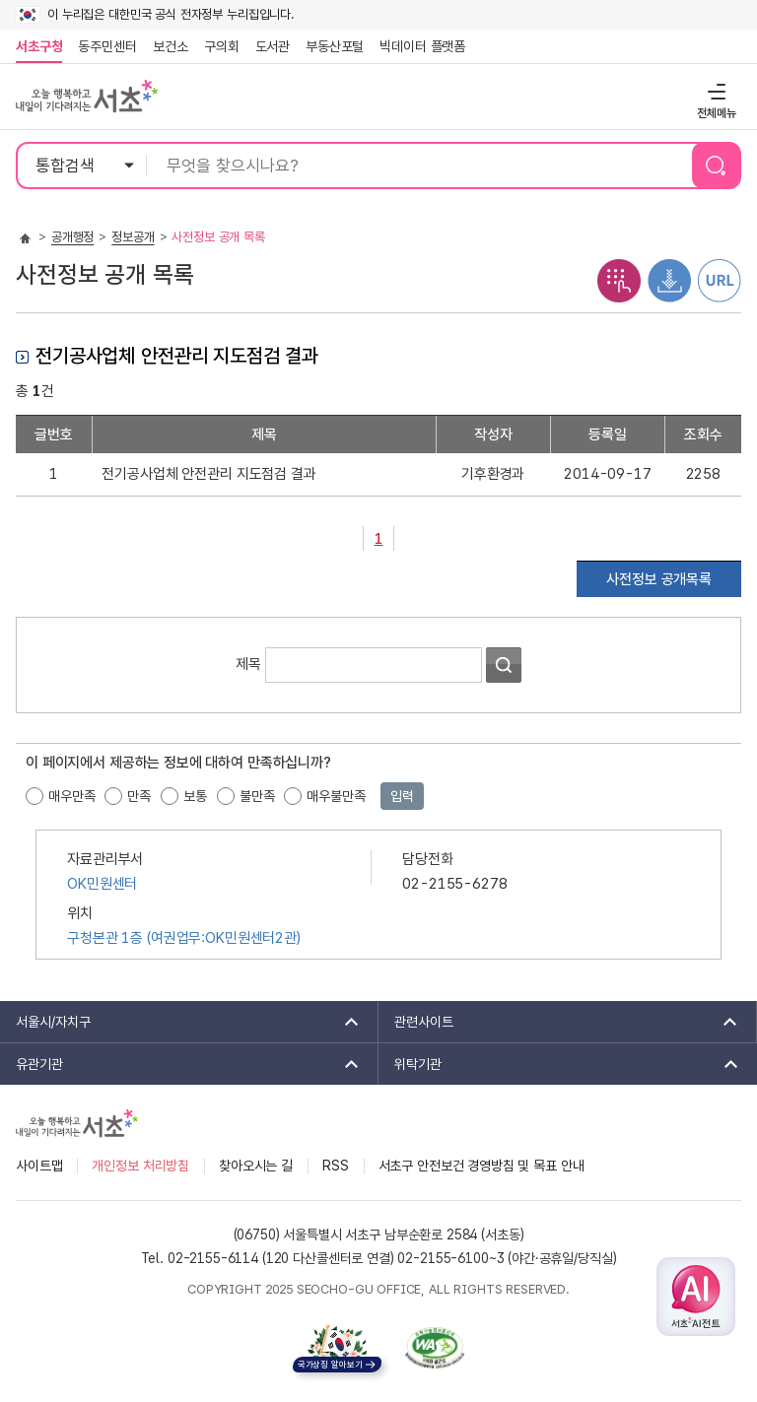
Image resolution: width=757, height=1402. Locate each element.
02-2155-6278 (454, 884)
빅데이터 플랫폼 (422, 46)
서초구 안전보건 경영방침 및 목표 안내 (481, 1165)
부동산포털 (335, 46)
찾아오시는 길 (256, 1165)
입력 (402, 796)
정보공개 (132, 237)
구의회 (222, 46)
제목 (248, 663)
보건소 (170, 46)
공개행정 (72, 237)
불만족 (257, 796)
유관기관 (181, 1064)
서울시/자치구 (181, 1022)
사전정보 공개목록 (659, 579)
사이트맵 (39, 1165)
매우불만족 (336, 796)
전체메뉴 (714, 91)
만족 (139, 796)
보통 (195, 796)
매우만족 (71, 796)
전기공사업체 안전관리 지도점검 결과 (208, 474)
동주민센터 (103, 46)
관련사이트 (559, 1022)
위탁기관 (559, 1064)
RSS (335, 1165)
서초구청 (39, 46)
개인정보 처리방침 (140, 1165)
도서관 (273, 46)
